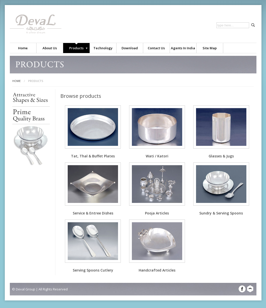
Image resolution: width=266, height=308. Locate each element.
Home (23, 48)
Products (76, 48)
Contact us (156, 48)
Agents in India (183, 48)
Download (130, 48)
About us (50, 48)
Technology (102, 48)
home (16, 81)
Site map (210, 48)
